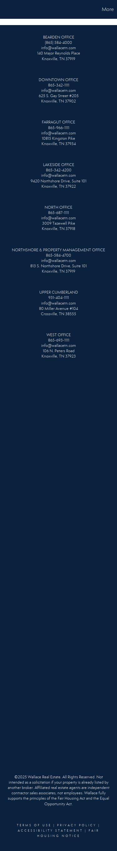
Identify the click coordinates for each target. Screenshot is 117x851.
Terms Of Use (34, 825)
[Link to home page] (5, 9)
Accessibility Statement (50, 831)
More (108, 9)
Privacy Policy (76, 825)
